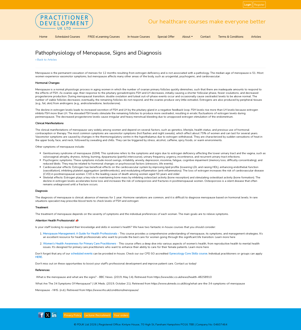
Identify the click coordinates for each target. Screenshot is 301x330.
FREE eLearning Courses (104, 37)
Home (43, 37)
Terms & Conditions (230, 37)
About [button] (186, 37)
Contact (205, 37)
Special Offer (166, 37)
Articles (256, 37)
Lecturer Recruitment (97, 315)
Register (259, 5)
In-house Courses (138, 37)
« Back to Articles (46, 60)
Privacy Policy (72, 315)
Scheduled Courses (67, 37)
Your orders (121, 315)
